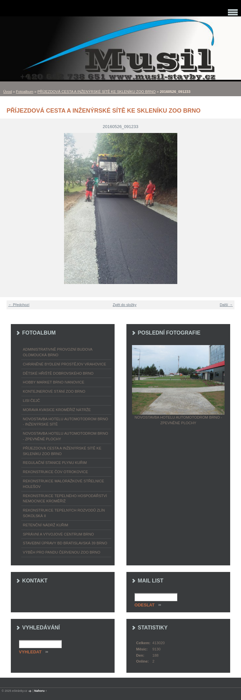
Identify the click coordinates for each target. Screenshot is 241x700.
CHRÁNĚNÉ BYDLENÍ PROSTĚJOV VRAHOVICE (64, 364)
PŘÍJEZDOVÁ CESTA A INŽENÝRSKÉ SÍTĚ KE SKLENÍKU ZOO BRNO (96, 92)
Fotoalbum (24, 92)
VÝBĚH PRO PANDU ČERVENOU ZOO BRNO (61, 552)
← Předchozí (19, 305)
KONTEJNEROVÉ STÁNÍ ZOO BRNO (54, 391)
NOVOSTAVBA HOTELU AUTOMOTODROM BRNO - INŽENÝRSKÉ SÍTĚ (65, 422)
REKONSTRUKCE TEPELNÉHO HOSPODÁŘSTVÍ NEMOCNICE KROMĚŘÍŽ (65, 498)
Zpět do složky (124, 305)
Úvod (7, 92)
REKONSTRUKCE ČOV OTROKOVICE (55, 472)
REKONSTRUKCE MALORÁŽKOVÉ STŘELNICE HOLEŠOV (63, 484)
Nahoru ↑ (40, 690)
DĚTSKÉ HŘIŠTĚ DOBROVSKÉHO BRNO (58, 373)
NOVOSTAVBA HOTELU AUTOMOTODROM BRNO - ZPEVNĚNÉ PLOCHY (65, 436)
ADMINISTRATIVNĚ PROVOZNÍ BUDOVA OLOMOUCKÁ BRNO (58, 352)
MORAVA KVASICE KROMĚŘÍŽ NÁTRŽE (57, 410)
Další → (226, 305)
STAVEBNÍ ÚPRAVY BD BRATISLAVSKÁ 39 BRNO (65, 543)
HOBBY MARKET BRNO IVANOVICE (53, 382)
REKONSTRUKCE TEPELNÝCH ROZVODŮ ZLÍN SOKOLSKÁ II (64, 513)
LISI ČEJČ (31, 401)
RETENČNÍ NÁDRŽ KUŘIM (45, 525)
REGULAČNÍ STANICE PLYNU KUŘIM (55, 463)
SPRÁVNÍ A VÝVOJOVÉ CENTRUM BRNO (58, 534)
